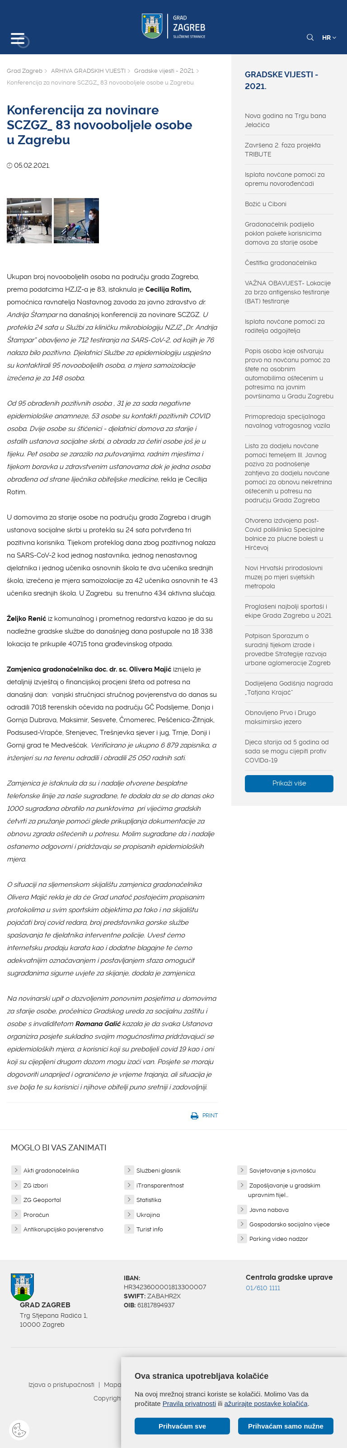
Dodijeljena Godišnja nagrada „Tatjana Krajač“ (289, 688)
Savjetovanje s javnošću (282, 1170)
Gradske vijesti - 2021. (164, 70)
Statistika (148, 1200)
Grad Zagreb (24, 70)
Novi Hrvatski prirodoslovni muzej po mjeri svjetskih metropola (284, 577)
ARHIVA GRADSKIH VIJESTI (88, 70)
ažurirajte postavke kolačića (265, 1403)
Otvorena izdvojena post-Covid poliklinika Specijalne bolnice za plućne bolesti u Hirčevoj (284, 534)
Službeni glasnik (158, 1170)
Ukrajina (148, 1214)
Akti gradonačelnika (51, 1170)
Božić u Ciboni (265, 204)
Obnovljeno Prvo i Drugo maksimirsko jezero (280, 717)
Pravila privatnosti (189, 1403)
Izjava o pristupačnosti (61, 1384)
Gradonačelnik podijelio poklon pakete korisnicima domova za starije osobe (283, 233)
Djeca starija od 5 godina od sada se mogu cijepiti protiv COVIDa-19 (287, 751)
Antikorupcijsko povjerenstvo (63, 1229)
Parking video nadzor (278, 1238)
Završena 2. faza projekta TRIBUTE (283, 150)
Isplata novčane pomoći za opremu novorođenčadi (285, 179)
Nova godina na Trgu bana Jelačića (285, 120)
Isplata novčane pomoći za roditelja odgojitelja (285, 326)
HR (329, 37)
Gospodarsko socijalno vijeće (289, 1224)
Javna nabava (269, 1210)
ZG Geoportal (42, 1200)
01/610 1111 (263, 1288)
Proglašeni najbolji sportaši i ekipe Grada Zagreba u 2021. (289, 611)
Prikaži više (289, 783)
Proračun (36, 1214)
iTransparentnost (160, 1185)
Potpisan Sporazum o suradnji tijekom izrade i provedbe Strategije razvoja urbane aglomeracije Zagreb (288, 649)
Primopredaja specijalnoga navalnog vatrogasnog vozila (287, 421)
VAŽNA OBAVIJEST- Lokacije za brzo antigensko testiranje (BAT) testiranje (288, 292)
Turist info (149, 1229)
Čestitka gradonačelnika (281, 262)
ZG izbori (35, 1185)
